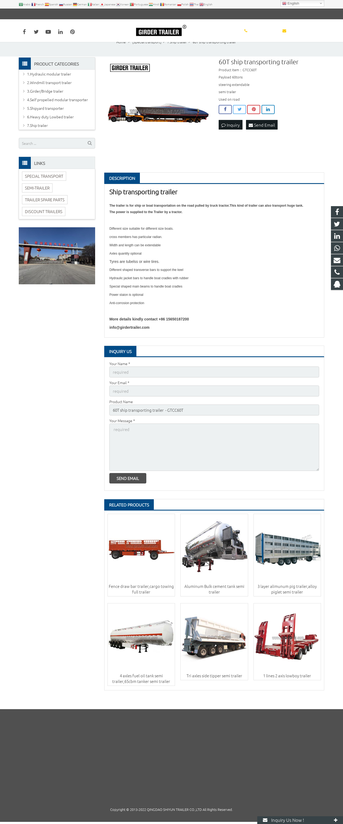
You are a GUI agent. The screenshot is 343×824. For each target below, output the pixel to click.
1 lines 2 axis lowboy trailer (287, 686)
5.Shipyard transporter (45, 122)
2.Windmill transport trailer (49, 97)
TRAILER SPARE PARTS (45, 214)
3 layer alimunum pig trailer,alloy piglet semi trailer (287, 599)
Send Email (262, 139)
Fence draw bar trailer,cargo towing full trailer (141, 599)
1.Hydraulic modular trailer (49, 88)
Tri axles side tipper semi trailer (214, 686)
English (290, 3)
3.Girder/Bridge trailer (45, 105)
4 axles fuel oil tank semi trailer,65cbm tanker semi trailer (141, 689)
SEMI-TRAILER (37, 202)
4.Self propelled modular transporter (57, 114)
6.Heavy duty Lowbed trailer (50, 131)
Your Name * (119, 378)
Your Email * (119, 396)
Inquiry (230, 139)
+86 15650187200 (38, 14)
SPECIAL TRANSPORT (44, 190)
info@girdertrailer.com (80, 14)
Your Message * (122, 433)
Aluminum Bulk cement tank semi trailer (214, 599)
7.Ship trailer (37, 139)
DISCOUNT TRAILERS (43, 225)
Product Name (121, 415)
